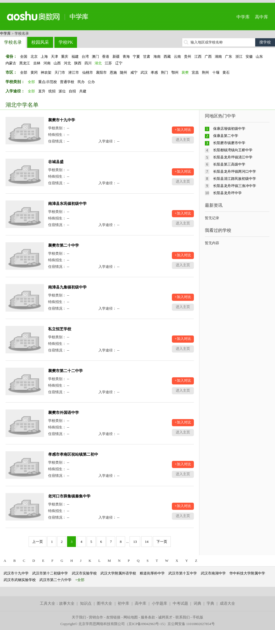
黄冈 (34, 72)
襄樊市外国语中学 (63, 413)
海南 (157, 56)
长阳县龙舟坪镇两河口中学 (234, 171)
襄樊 (185, 72)
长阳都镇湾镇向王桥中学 (232, 150)
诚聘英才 (165, 617)
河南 (47, 63)
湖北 (98, 63)
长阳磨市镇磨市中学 (229, 143)
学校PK (66, 42)
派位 (62, 91)
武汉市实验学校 (84, 573)
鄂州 (174, 72)
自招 (72, 91)
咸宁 (134, 72)
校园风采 (40, 42)
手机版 (198, 617)
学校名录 (13, 42)
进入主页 (183, 139)
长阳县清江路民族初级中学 (234, 179)
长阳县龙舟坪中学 (227, 193)
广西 (208, 56)
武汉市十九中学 (16, 573)
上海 (44, 56)
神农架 (46, 72)
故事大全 (67, 603)
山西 (57, 63)
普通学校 (67, 82)
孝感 (154, 72)
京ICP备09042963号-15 (146, 624)
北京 (34, 56)
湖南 (218, 56)
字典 (210, 603)
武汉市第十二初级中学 (50, 573)
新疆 (116, 56)
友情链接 (113, 617)
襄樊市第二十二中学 (65, 371)
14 (146, 542)
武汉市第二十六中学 (55, 580)
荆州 (205, 72)
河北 (67, 63)
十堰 (215, 72)
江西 (198, 56)
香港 (105, 56)
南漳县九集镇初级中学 (67, 287)
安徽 (249, 56)
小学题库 (159, 603)
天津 (54, 56)
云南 (177, 56)
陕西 (77, 63)
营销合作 (96, 617)
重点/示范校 (47, 82)
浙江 (239, 56)
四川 (88, 63)
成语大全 (227, 603)
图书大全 (104, 603)
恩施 (113, 72)
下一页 (161, 542)
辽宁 (118, 63)
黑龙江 (24, 63)
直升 (41, 91)
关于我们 (79, 617)
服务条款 (148, 617)
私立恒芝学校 (59, 329)
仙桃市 (87, 72)
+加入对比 (183, 130)
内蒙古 (11, 63)
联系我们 (182, 617)
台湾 (85, 56)
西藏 (167, 56)
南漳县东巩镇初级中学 (67, 204)
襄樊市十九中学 (61, 120)
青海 (126, 56)
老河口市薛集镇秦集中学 (69, 496)
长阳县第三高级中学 (229, 164)
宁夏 (136, 56)
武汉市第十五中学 (182, 573)
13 (135, 542)
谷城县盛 (56, 162)
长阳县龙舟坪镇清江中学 (232, 157)
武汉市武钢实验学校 (20, 580)
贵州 (187, 56)
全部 (23, 72)
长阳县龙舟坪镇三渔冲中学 (234, 186)
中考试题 (180, 603)
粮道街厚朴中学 (152, 573)
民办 (81, 82)
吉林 (36, 63)
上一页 (37, 542)
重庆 (64, 56)
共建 (82, 91)
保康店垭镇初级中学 (229, 128)
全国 (23, 56)
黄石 (226, 72)
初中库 (123, 603)
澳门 (95, 56)
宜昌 (195, 72)
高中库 (261, 17)
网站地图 (130, 617)
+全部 (79, 580)
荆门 (164, 72)
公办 (91, 82)
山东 (259, 56)
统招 (52, 91)
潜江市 (73, 72)
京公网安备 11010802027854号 (191, 624)
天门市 (59, 72)
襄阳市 (101, 72)
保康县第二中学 (225, 136)
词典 (197, 603)
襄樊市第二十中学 (63, 245)
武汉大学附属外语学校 (118, 573)
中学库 (243, 17)
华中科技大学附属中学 (247, 573)
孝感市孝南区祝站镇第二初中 (73, 454)
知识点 (86, 603)
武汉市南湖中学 (213, 573)
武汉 (144, 72)
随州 (123, 72)
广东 (228, 56)
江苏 (108, 63)
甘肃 (146, 56)
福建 (75, 56)
